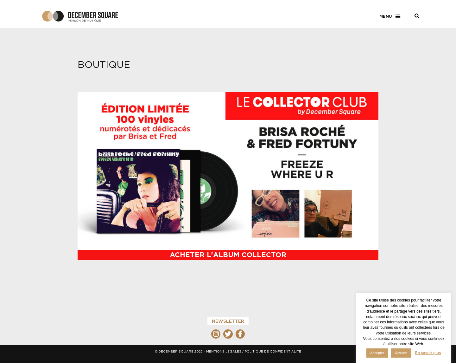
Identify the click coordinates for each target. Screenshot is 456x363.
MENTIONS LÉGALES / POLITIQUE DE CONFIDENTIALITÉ (253, 351)
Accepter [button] (377, 353)
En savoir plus (428, 353)
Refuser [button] (401, 353)
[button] (390, 16)
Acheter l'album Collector (228, 254)
